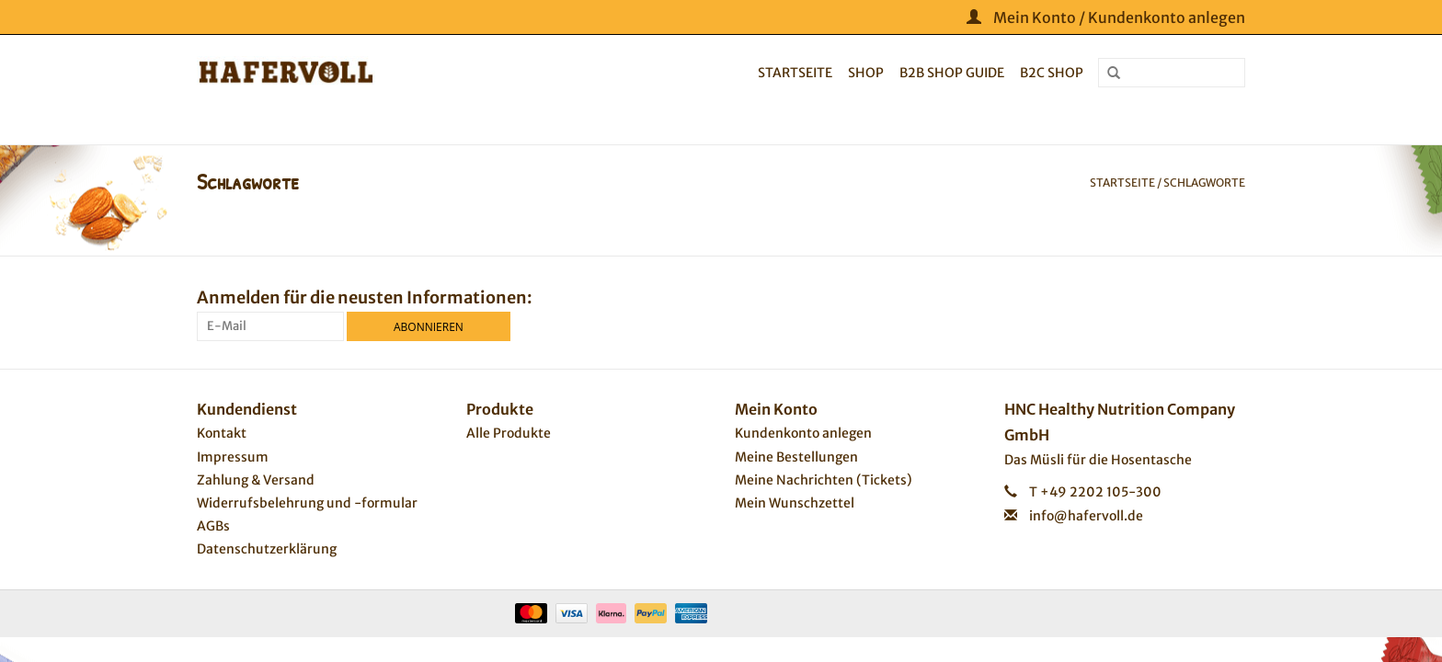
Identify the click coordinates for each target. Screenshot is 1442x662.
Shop (866, 72)
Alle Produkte (508, 433)
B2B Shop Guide (951, 72)
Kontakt (221, 433)
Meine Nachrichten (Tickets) (823, 480)
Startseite (795, 72)
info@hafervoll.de (1086, 516)
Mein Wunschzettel (794, 503)
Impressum (233, 457)
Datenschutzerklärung (267, 549)
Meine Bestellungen (796, 457)
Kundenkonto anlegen (803, 433)
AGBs (213, 526)
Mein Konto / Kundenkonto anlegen (1106, 17)
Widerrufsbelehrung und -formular (307, 503)
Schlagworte (1204, 182)
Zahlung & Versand (256, 480)
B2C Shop (1051, 72)
